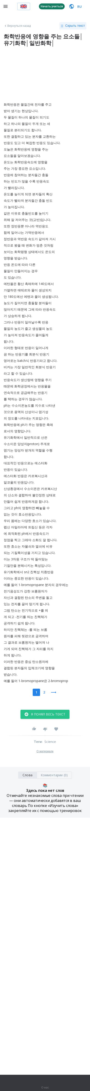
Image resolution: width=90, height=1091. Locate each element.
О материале (44, 751)
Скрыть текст (73, 26)
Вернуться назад (17, 25)
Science (50, 741)
